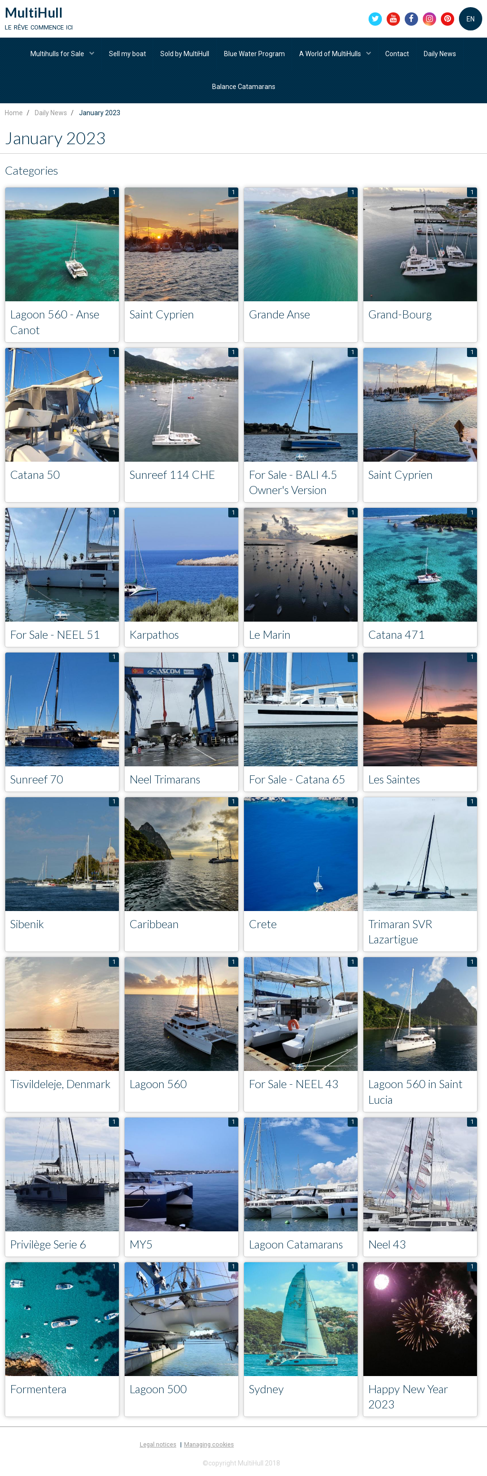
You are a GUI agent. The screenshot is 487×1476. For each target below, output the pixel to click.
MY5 (141, 1247)
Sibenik (27, 926)
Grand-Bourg (401, 316)
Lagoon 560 (158, 1087)
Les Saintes (395, 782)
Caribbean (154, 926)
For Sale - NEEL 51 (56, 637)
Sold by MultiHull (184, 55)
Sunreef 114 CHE (172, 477)
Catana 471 (397, 637)
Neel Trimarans (166, 782)
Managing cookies (209, 1447)
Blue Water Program (254, 55)
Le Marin (271, 637)
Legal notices (158, 1447)
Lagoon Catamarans (298, 1247)
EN (471, 19)
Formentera (39, 1392)
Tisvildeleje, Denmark (61, 1087)
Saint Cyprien (162, 316)
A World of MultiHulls (331, 55)
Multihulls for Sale (57, 55)
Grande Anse (280, 316)
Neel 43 (387, 1247)
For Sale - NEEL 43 (295, 1087)
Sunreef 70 (37, 782)
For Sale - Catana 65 (298, 782)
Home (14, 115)
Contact (398, 55)
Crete (263, 926)
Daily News (441, 55)
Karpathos (155, 637)
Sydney (266, 1392)
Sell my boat (127, 55)
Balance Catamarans (243, 88)
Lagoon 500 (158, 1392)
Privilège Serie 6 (49, 1247)
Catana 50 (35, 477)
